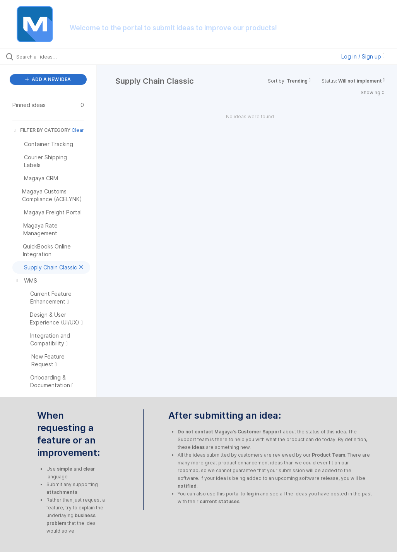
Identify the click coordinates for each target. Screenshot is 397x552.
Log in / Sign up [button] (363, 56)
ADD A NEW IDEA (48, 79)
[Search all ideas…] (52, 56)
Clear (78, 130)
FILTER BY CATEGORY (41, 130)
